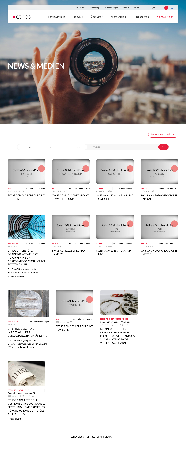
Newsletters (80, 8)
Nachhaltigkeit (118, 17)
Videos (11, 188)
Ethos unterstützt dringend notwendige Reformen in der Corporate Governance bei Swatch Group (26, 258)
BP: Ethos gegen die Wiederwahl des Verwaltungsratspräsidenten (28, 332)
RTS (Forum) (123, 325)
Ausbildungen (95, 8)
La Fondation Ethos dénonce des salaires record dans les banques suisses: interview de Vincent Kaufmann (117, 336)
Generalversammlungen (35, 188)
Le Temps (30, 396)
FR (23, 191)
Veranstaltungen (111, 8)
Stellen (136, 8)
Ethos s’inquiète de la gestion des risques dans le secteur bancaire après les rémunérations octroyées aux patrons (26, 407)
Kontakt (126, 8)
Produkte (78, 17)
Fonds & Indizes (56, 17)
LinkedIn (172, 8)
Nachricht (13, 243)
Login (153, 8)
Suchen (166, 8)
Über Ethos (97, 17)
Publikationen (141, 17)
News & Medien (165, 17)
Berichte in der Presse (110, 319)
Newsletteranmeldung (163, 134)
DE (145, 8)
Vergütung (125, 322)
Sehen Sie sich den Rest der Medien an (92, 437)
